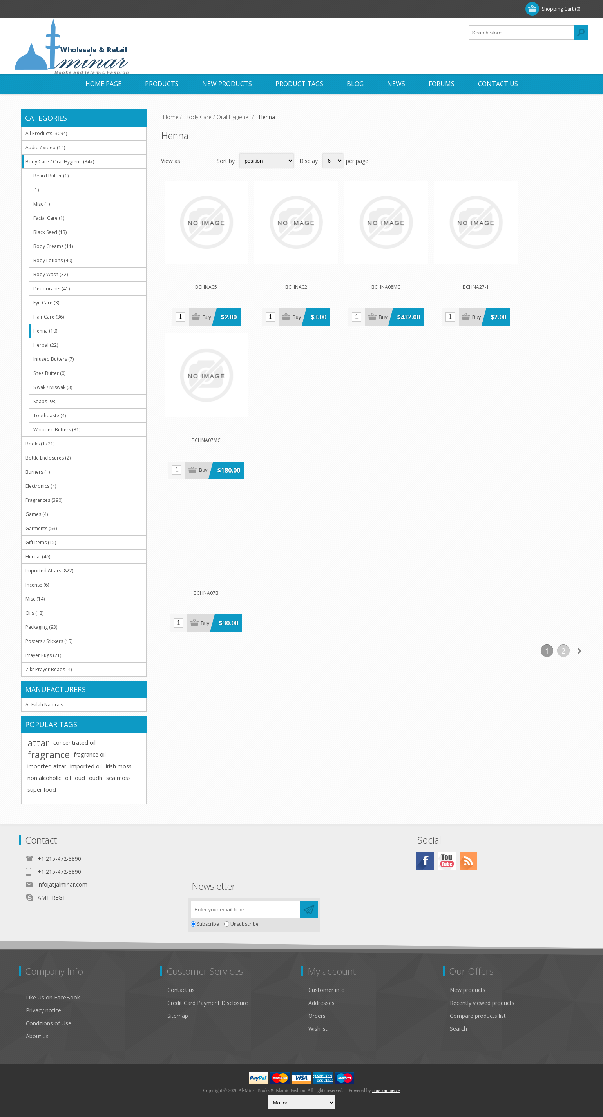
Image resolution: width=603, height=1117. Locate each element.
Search (458, 1028)
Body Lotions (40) (52, 260)
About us (37, 1036)
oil (68, 778)
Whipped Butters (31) (56, 429)
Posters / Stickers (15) (48, 641)
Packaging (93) (41, 627)
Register (35, 8)
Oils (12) (34, 613)
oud (80, 778)
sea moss (118, 778)
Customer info (326, 990)
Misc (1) (41, 204)
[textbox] (521, 32)
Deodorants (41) (51, 288)
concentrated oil (74, 742)
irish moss (119, 766)
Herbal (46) (37, 556)
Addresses (321, 1003)
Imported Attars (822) (49, 570)
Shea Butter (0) (49, 373)
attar (38, 743)
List (206, 161)
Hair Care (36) (48, 316)
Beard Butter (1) (51, 175)
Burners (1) (37, 472)
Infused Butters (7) (53, 359)
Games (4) (36, 514)
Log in (67, 8)
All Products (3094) (46, 133)
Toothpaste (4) (49, 415)
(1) (36, 189)
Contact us (181, 990)
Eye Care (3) (46, 302)
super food (41, 789)
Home (171, 117)
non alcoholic (44, 778)
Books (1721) (39, 443)
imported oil (86, 766)
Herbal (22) (45, 345)
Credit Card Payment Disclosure (207, 1003)
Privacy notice (43, 1010)
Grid (190, 161)
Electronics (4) (40, 486)
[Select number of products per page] (333, 161)
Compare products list (478, 1015)
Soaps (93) (44, 401)
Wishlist (318, 1028)
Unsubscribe (244, 924)
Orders (317, 1015)
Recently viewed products (482, 1003)
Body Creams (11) (53, 246)
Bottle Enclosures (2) (48, 457)
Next (580, 489)
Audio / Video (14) (45, 147)
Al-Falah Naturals (44, 704)
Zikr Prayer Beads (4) (48, 669)
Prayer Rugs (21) (43, 655)
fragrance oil (90, 754)
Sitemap (177, 1015)
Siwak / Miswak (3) (52, 387)
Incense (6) (37, 584)
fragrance (48, 754)
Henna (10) (45, 331)
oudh (95, 778)
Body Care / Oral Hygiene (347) (59, 161)
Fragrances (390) (43, 500)
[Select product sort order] (266, 161)
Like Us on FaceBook (53, 997)
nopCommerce (386, 1090)
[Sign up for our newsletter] (245, 909)
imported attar (46, 766)
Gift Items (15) (40, 542)
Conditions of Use (48, 1023)
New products (467, 990)
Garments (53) (41, 528)
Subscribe (208, 924)
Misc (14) (35, 599)
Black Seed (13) (50, 232)
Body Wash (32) (50, 274)
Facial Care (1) (48, 218)
